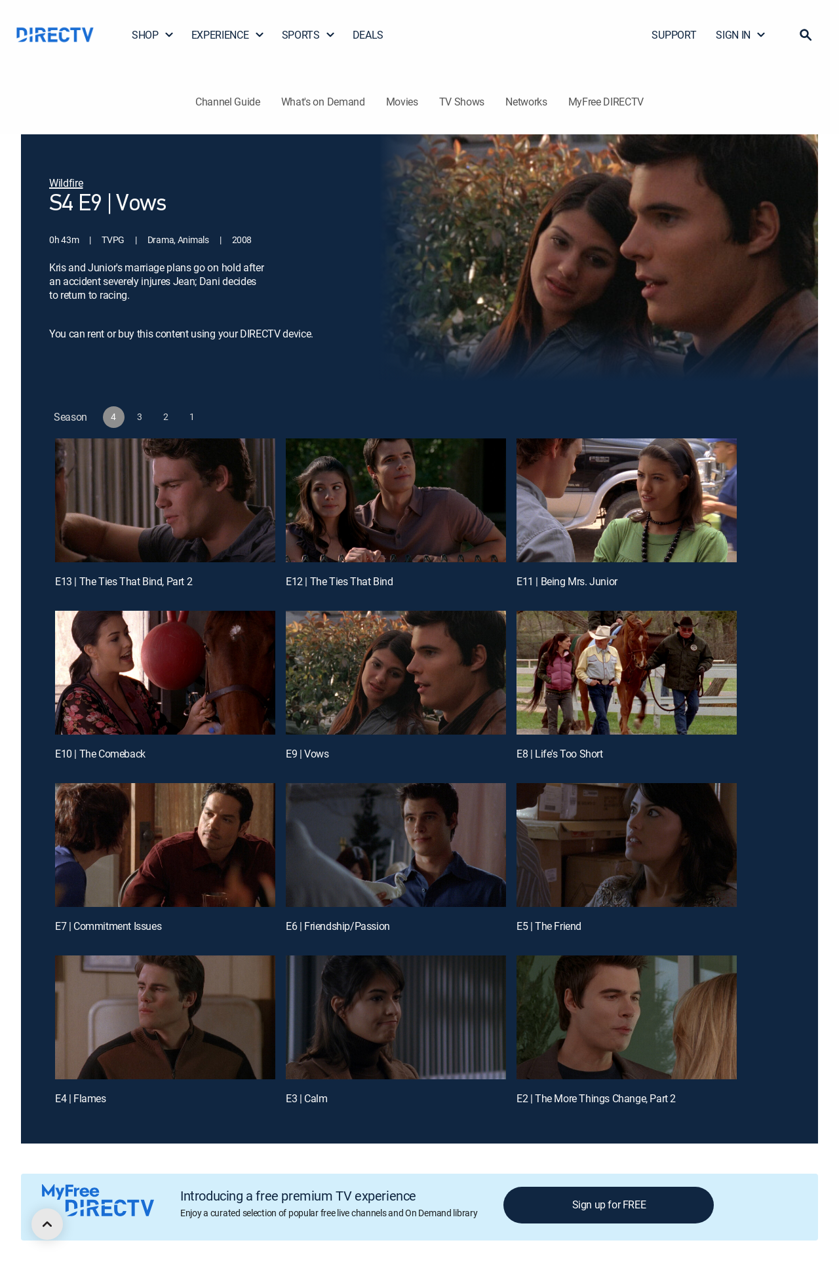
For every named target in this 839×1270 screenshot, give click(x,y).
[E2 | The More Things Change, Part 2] (627, 1017)
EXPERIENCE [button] (228, 35)
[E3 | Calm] (396, 1017)
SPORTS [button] (309, 35)
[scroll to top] (47, 1224)
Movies (402, 101)
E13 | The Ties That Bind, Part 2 (123, 581)
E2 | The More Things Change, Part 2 (596, 1098)
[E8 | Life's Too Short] (627, 673)
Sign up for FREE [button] (609, 1204)
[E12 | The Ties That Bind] (396, 500)
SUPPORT (674, 35)
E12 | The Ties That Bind (339, 581)
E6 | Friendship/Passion (338, 926)
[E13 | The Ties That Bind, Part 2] (165, 500)
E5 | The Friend (549, 926)
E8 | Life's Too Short (560, 753)
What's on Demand (323, 101)
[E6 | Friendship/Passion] (396, 845)
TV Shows (461, 101)
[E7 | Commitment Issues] (165, 845)
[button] (805, 35)
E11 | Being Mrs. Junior (567, 581)
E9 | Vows (307, 753)
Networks (526, 101)
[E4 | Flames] (165, 1017)
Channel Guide (227, 101)
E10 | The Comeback (100, 753)
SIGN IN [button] (741, 35)
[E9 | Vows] (396, 673)
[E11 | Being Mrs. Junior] (627, 500)
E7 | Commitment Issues (108, 926)
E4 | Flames (80, 1098)
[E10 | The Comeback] (165, 673)
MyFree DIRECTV (606, 101)
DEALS (368, 35)
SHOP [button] (153, 35)
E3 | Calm (306, 1098)
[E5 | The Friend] (627, 845)
